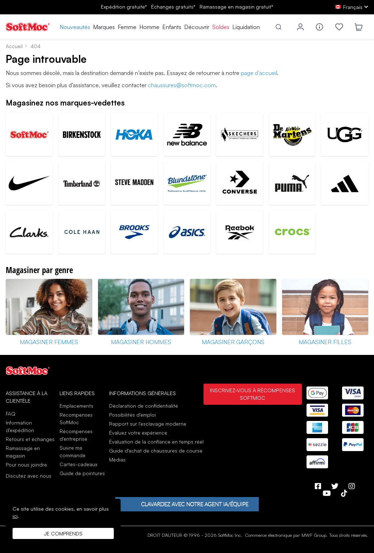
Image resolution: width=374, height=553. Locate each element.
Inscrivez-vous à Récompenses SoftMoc (252, 394)
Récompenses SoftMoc (76, 418)
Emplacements (76, 406)
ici (15, 516)
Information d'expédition (20, 426)
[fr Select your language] (351, 7)
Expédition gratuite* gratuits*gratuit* (187, 7)
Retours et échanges (30, 439)
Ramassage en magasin (23, 452)
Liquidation (246, 27)
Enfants (171, 27)
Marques (104, 27)
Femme (127, 27)
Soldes (220, 27)
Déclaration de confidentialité (143, 406)
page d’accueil (259, 72)
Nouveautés (75, 27)
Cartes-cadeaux (78, 464)
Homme (149, 27)
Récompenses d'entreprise (76, 435)
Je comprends (63, 533)
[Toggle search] (278, 27)
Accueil (14, 46)
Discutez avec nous (28, 475)
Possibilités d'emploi (132, 415)
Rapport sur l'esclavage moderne (147, 424)
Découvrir (196, 27)
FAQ (10, 414)
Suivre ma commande (72, 451)
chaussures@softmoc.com (182, 85)
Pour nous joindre (26, 464)
